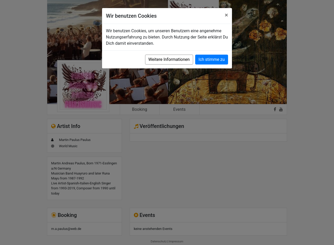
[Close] (226, 15)
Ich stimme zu (212, 59)
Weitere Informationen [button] (169, 59)
